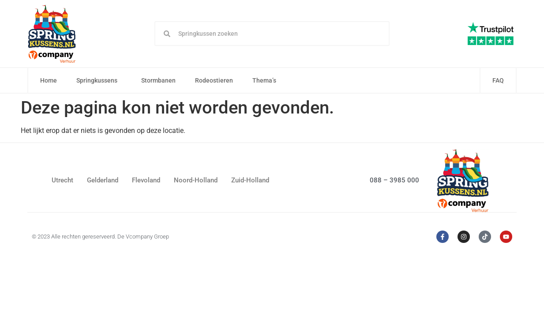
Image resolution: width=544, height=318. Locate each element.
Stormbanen (158, 80)
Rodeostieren (214, 80)
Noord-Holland (196, 180)
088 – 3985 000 (394, 180)
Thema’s (266, 80)
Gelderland (102, 180)
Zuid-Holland (250, 180)
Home (48, 80)
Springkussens (99, 80)
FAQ (498, 80)
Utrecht (62, 180)
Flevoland (146, 180)
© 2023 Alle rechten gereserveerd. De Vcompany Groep (100, 236)
